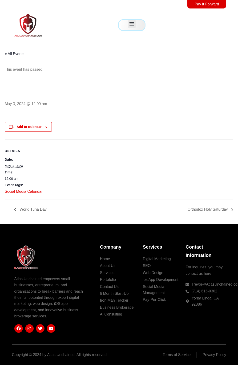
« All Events (14, 54)
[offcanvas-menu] (222, 25)
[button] (132, 24)
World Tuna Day (33, 209)
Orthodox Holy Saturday (208, 209)
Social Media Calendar (24, 191)
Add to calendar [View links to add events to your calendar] (29, 127)
